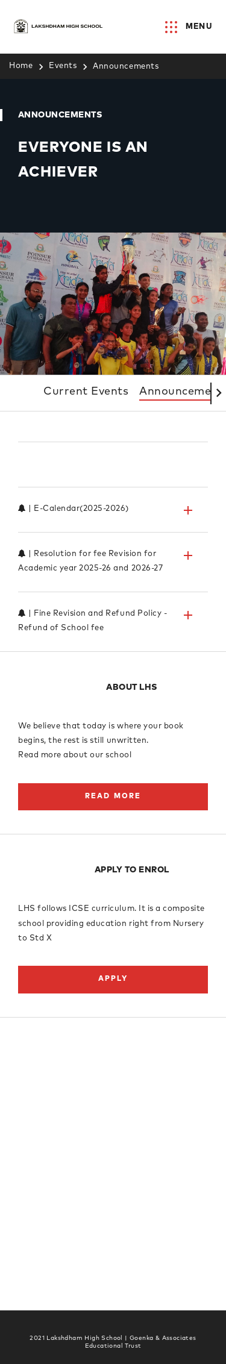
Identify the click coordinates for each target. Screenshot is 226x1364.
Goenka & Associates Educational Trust (140, 1342)
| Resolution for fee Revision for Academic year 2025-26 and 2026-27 (106, 575)
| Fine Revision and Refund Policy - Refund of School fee (106, 635)
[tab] (113, 479)
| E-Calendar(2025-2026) (106, 524)
